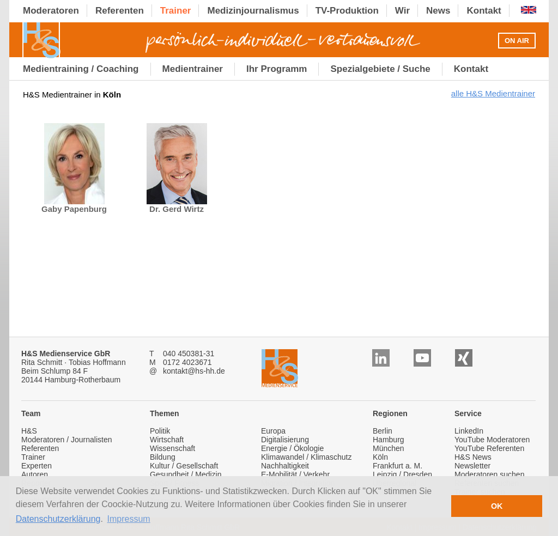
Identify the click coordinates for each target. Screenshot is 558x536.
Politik (160, 431)
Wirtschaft (167, 439)
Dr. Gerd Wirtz (177, 205)
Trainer (33, 457)
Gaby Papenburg (74, 205)
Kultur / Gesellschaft (184, 465)
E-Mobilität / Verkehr (295, 474)
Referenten (40, 448)
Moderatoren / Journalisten (66, 439)
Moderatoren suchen (489, 474)
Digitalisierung (285, 439)
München (388, 448)
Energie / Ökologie (292, 448)
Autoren (34, 474)
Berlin (382, 431)
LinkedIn (468, 431)
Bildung (162, 457)
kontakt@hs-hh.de (194, 371)
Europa (273, 431)
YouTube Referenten (489, 448)
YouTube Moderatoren (492, 439)
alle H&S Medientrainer (493, 93)
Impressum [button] (128, 518)
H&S (29, 431)
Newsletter (472, 465)
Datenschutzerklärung (58, 518)
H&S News (473, 457)
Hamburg (388, 439)
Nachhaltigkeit (285, 465)
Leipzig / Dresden (402, 474)
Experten (36, 465)
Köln (380, 457)
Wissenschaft (172, 448)
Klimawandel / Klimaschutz (306, 457)
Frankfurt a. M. (397, 465)
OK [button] (497, 506)
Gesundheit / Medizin (186, 474)
